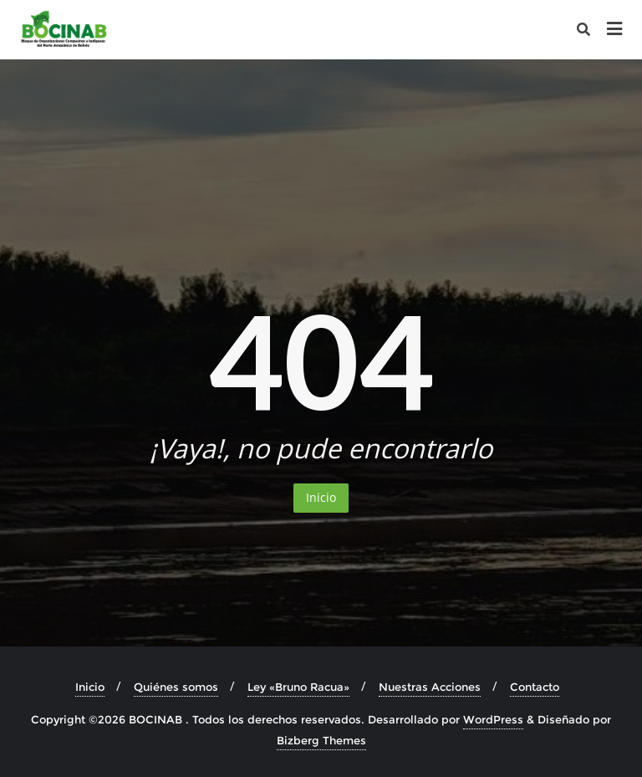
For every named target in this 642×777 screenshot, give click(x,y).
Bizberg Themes (321, 740)
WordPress (493, 719)
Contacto (534, 686)
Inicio (321, 497)
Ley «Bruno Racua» (298, 686)
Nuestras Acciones (430, 686)
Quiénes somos (176, 686)
